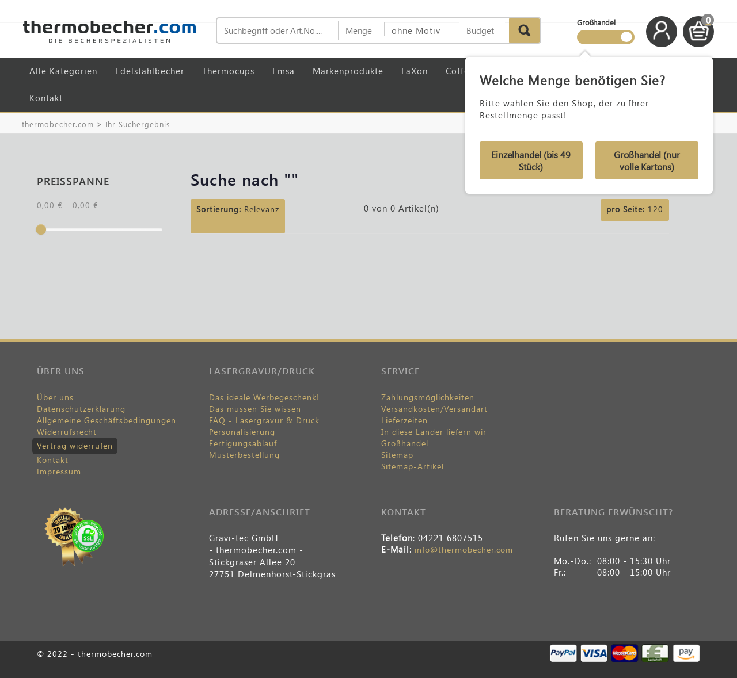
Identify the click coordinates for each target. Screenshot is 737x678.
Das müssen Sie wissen (255, 408)
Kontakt (46, 98)
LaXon (414, 70)
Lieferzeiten (404, 420)
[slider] (41, 229)
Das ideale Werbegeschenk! (264, 397)
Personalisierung (242, 431)
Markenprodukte (348, 70)
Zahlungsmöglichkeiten (427, 397)
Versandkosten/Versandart (434, 408)
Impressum (59, 471)
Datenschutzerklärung (81, 408)
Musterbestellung (244, 454)
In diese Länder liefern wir (434, 431)
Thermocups (228, 70)
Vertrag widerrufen (75, 445)
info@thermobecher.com (464, 549)
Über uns (55, 397)
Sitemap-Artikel (412, 466)
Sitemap (397, 454)
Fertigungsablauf (243, 443)
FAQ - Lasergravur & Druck (264, 420)
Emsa (283, 70)
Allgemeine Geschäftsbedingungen (106, 420)
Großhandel (404, 443)
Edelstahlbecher (149, 70)
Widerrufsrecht (67, 431)
